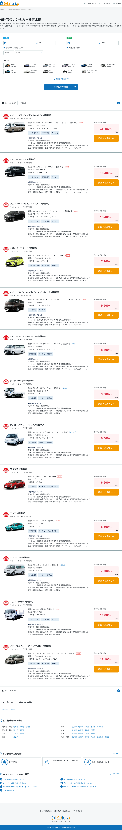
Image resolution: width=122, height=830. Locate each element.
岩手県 (22, 727)
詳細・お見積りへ (106, 138)
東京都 (93, 727)
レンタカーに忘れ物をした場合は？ (15, 783)
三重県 (93, 730)
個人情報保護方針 (46, 811)
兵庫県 (22, 733)
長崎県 (87, 737)
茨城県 (74, 727)
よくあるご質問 (114, 774)
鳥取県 (74, 733)
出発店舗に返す (74, 48)
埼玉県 (80, 727)
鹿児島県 (100, 737)
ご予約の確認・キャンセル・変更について (65, 762)
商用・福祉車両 (108, 66)
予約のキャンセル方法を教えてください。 (78, 783)
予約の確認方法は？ (10, 790)
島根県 (80, 733)
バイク (70, 72)
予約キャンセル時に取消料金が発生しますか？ (79, 787)
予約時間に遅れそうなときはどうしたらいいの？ (20, 787)
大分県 (93, 737)
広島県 (87, 733)
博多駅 (13, 709)
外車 (12, 72)
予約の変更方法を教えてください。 (15, 779)
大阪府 (15, 733)
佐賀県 (80, 737)
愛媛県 (15, 737)
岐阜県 (74, 730)
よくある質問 (105, 3)
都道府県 (9, 48)
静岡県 (80, 730)
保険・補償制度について (100, 762)
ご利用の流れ (13, 762)
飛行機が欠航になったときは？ (74, 779)
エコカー (89, 66)
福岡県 (74, 737)
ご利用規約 (57, 811)
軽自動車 (12, 66)
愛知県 (87, 730)
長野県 (22, 730)
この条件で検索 (61, 87)
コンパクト (31, 66)
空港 (16, 48)
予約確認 (118, 3)
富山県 (15, 730)
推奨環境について (68, 811)
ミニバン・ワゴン (70, 65)
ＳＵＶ (50, 72)
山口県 (93, 733)
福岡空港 (5, 709)
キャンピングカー (89, 72)
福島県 (28, 727)
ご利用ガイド (91, 3)
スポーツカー (31, 72)
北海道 (15, 727)
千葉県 (87, 727)
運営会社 (79, 811)
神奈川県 (100, 727)
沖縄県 (107, 737)
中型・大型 (50, 66)
